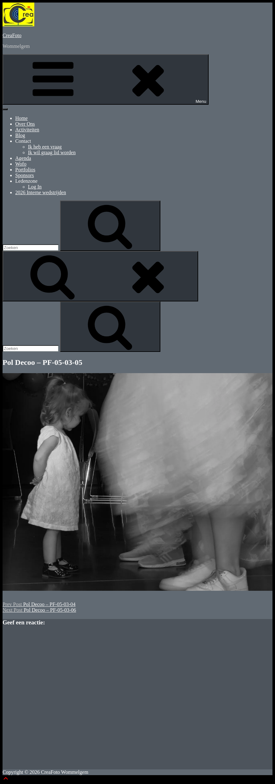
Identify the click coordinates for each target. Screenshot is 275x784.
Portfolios (25, 169)
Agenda (23, 158)
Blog (20, 135)
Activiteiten (27, 129)
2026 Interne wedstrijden (40, 192)
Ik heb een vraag (45, 146)
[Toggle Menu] (5, 109)
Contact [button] (23, 141)
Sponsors (24, 175)
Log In (35, 186)
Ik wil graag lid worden (52, 152)
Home (21, 118)
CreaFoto (12, 35)
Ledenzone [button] (26, 181)
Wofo (20, 164)
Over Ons (25, 124)
